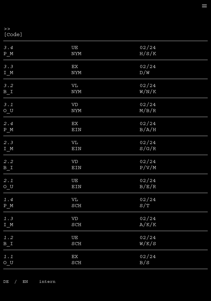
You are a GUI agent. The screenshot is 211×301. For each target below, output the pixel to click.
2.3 (8, 142)
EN (27, 281)
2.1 (8, 180)
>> (6, 28)
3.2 (8, 85)
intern (47, 281)
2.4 (8, 123)
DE (7, 281)
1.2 (8, 237)
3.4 (8, 47)
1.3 (8, 218)
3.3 (8, 66)
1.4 (8, 199)
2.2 (8, 161)
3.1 (8, 104)
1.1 (8, 256)
